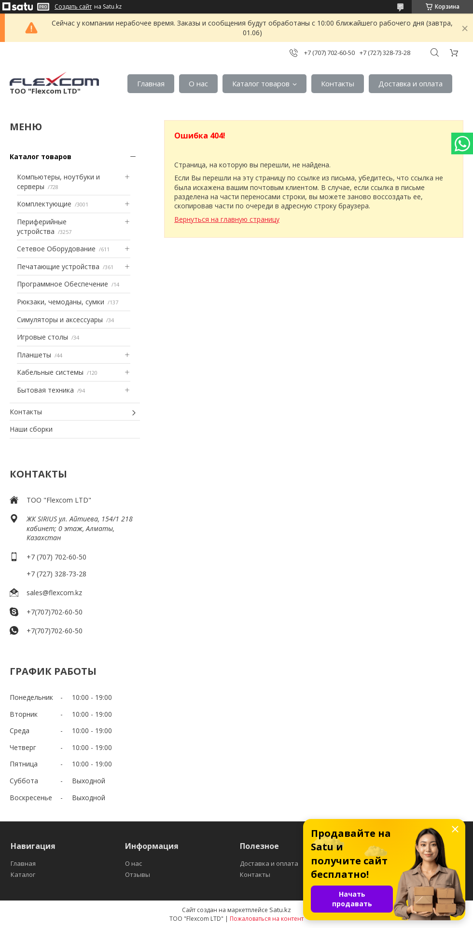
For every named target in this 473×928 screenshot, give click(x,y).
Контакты (337, 83)
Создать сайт (73, 6)
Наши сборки (31, 429)
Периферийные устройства (42, 226)
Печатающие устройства (58, 266)
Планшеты (34, 354)
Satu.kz (280, 909)
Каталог (23, 874)
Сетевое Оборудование (56, 248)
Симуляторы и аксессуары (60, 319)
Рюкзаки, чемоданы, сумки (60, 301)
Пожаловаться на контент (267, 918)
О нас (198, 83)
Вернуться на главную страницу (226, 219)
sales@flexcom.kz (54, 592)
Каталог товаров (261, 83)
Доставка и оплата (410, 83)
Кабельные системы (50, 372)
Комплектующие (44, 203)
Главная (151, 83)
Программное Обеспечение (62, 283)
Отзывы (137, 874)
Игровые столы (42, 336)
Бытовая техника (45, 390)
